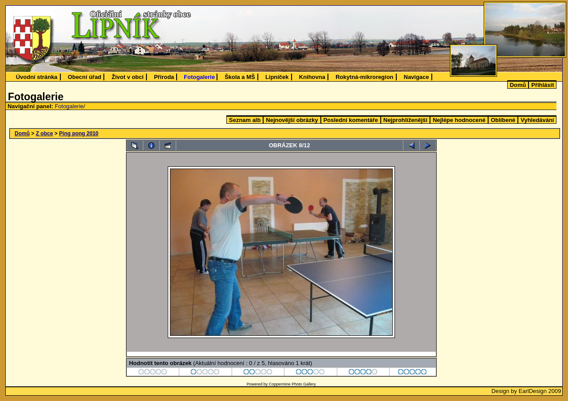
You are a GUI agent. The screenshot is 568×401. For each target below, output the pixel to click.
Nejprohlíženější (405, 120)
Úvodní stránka (37, 77)
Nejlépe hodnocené (459, 120)
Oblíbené (503, 120)
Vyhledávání (537, 120)
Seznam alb (244, 120)
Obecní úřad (85, 77)
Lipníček (277, 77)
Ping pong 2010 (79, 133)
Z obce (44, 133)
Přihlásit (542, 85)
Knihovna (312, 77)
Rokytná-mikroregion (364, 77)
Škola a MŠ (240, 77)
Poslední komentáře (350, 120)
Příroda (164, 77)
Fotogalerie (199, 77)
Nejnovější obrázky (292, 120)
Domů (518, 85)
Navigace (416, 77)
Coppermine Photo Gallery (292, 384)
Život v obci (128, 77)
